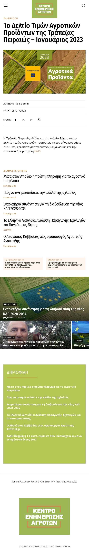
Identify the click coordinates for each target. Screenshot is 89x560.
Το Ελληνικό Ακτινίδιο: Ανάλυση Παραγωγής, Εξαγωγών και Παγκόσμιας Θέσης (44, 222)
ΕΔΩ (37, 151)
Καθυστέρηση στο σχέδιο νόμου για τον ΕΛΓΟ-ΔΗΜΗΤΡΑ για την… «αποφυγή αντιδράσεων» (22, 265)
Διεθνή (7, 230)
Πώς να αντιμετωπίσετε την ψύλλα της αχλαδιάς (39, 192)
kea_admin (22, 103)
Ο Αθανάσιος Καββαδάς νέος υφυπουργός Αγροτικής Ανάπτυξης (42, 238)
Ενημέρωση (11, 18)
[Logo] (44, 516)
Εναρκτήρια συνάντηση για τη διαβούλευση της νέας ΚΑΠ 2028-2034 (43, 206)
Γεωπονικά (9, 197)
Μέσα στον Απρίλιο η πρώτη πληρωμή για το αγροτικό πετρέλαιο (44, 178)
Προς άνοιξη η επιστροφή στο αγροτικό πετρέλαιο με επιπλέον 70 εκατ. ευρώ (65, 265)
